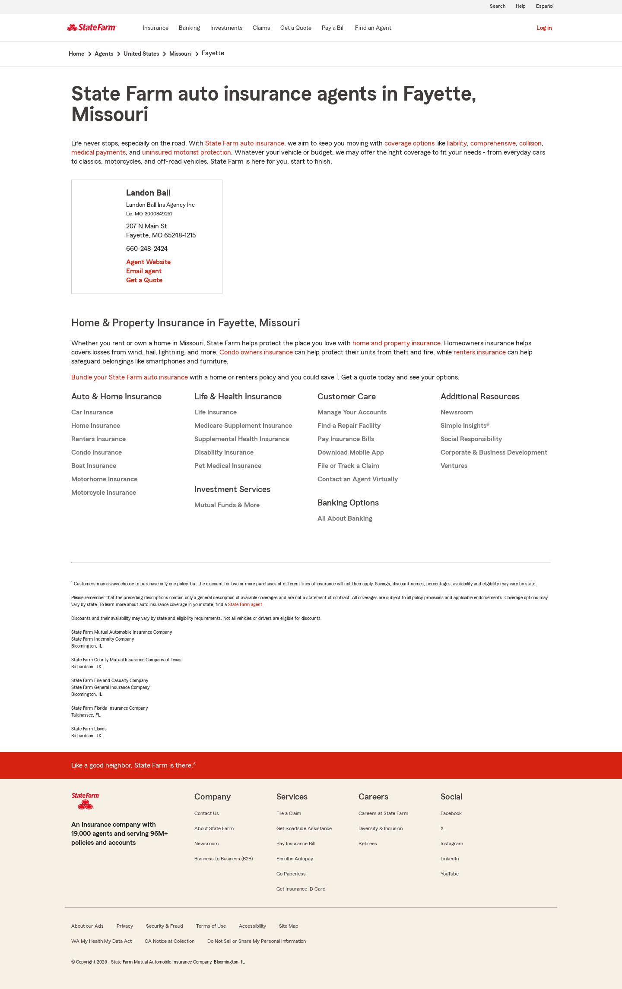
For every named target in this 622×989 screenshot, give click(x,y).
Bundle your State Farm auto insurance (129, 377)
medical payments (98, 152)
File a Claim (288, 813)
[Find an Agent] (373, 28)
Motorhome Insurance (104, 479)
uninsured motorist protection (186, 152)
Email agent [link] (144, 271)
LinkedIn (450, 858)
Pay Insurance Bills (345, 439)
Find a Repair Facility (349, 425)
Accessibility (252, 926)
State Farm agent (245, 604)
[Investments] (226, 28)
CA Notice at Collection (169, 941)
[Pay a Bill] (333, 28)
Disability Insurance (224, 452)
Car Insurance (92, 412)
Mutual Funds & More (227, 505)
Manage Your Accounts (352, 412)
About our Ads (87, 926)
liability (457, 143)
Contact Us (206, 813)
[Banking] (189, 28)
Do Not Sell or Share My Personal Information (256, 941)
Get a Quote (144, 280)
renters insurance (480, 352)
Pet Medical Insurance (227, 465)
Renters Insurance (98, 439)
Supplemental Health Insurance (241, 439)
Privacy (125, 926)
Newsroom (457, 412)
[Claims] (261, 28)
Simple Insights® (465, 425)
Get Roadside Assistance (304, 828)
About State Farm (214, 828)
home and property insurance (396, 343)
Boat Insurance (93, 465)
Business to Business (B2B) (223, 858)
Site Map (288, 926)
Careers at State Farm (383, 813)
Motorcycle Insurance (103, 492)
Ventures (454, 465)
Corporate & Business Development (494, 452)
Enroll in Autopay (294, 858)
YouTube (450, 873)
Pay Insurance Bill (295, 843)
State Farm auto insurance (244, 143)
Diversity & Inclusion (381, 828)
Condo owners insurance (256, 352)
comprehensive (493, 143)
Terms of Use (211, 926)
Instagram (452, 843)
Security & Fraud (164, 926)
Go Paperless (291, 873)
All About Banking (344, 518)
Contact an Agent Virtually (357, 479)
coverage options (409, 143)
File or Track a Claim (348, 465)
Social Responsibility (471, 439)
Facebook (451, 813)
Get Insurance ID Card (301, 888)
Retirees (368, 843)
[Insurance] (155, 28)
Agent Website (148, 262)
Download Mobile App (350, 452)
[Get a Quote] (295, 28)
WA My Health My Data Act (101, 941)
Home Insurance (95, 425)
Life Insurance (215, 412)
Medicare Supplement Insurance (243, 425)
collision (530, 143)
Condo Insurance (96, 452)
